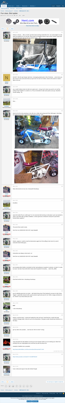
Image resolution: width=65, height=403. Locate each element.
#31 (62, 250)
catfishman (6, 373)
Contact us (38, 393)
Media (17, 6)
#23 (62, 86)
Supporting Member (5, 8)
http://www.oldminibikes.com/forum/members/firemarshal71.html (28, 349)
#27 (62, 200)
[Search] (63, 6)
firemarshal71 (6, 346)
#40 (62, 366)
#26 (62, 186)
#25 (62, 110)
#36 (62, 315)
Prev (3, 28)
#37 (62, 327)
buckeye (6, 106)
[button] (14, 6)
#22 (62, 74)
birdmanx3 (4, 15)
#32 (62, 264)
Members (32, 6)
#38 (62, 339)
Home (60, 393)
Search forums (19, 8)
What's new (11, 6)
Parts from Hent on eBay (32, 25)
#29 (62, 224)
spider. (23, 15)
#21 (62, 32)
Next (12, 28)
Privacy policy (52, 393)
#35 (62, 303)
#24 (62, 98)
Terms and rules (45, 393)
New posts (12, 8)
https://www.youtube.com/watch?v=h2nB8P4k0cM (25, 356)
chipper (7, 284)
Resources (24, 6)
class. (20, 15)
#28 (62, 212)
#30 (62, 238)
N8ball (6, 82)
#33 (62, 276)
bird (17, 15)
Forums (4, 6)
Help (57, 393)
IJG (6, 310)
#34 (62, 290)
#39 (62, 354)
